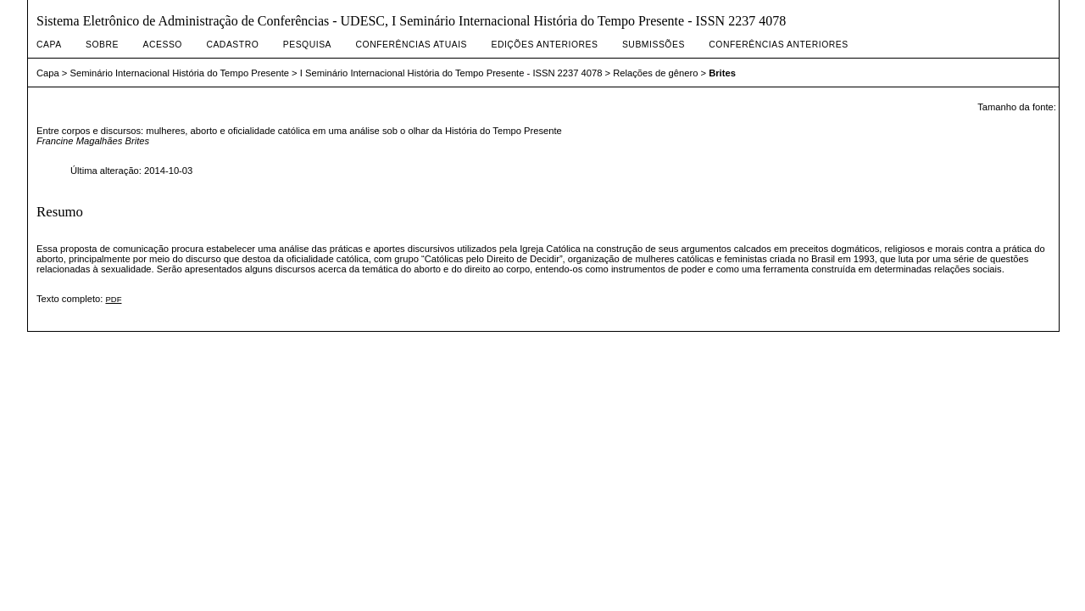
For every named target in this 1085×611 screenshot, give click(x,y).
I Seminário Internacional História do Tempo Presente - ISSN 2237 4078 (451, 73)
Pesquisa (307, 44)
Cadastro (232, 44)
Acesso (162, 44)
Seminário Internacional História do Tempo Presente (180, 73)
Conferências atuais (412, 44)
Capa (49, 44)
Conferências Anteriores (778, 44)
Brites (722, 73)
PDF (113, 299)
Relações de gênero (655, 73)
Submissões (653, 44)
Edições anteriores (544, 44)
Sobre (102, 44)
